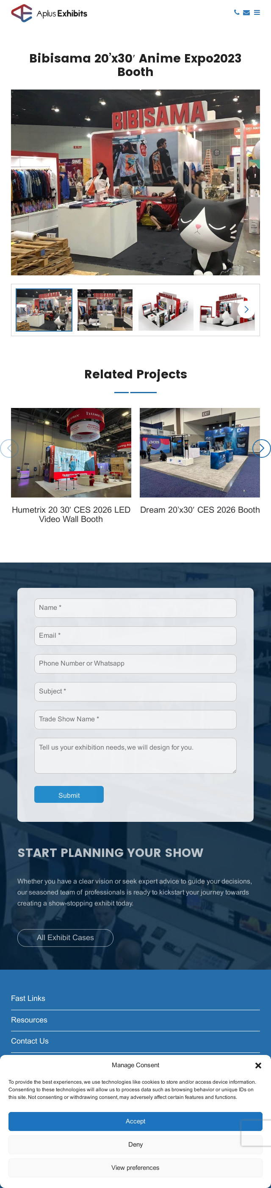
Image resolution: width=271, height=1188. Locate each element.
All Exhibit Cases (65, 940)
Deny (135, 1145)
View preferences (135, 1168)
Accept (135, 1122)
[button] (258, 1065)
